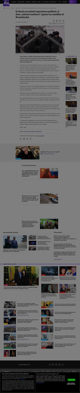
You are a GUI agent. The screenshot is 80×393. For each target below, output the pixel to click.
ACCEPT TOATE (71, 379)
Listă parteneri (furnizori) (40, 382)
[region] (40, 382)
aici (18, 385)
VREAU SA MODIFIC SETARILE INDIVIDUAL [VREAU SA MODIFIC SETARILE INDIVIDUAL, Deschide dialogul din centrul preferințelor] (71, 384)
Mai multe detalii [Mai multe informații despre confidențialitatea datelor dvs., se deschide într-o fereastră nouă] (22, 378)
